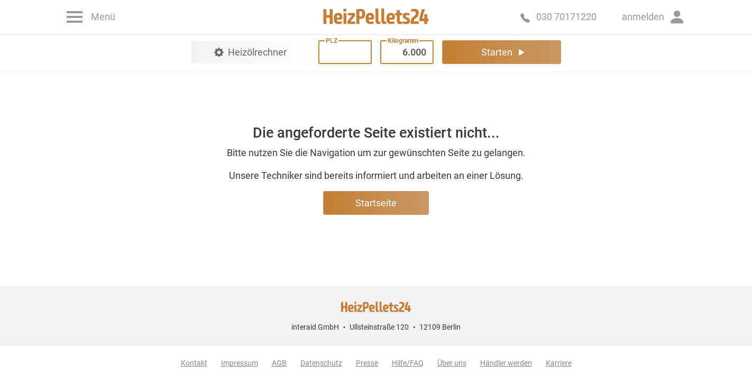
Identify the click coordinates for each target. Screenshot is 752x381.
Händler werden (506, 363)
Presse (367, 363)
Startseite (376, 202)
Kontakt (194, 363)
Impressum (239, 363)
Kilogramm (403, 40)
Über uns (451, 363)
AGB (279, 363)
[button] (653, 16)
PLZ (331, 40)
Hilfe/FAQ (408, 363)
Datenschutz (321, 363)
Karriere (559, 363)
